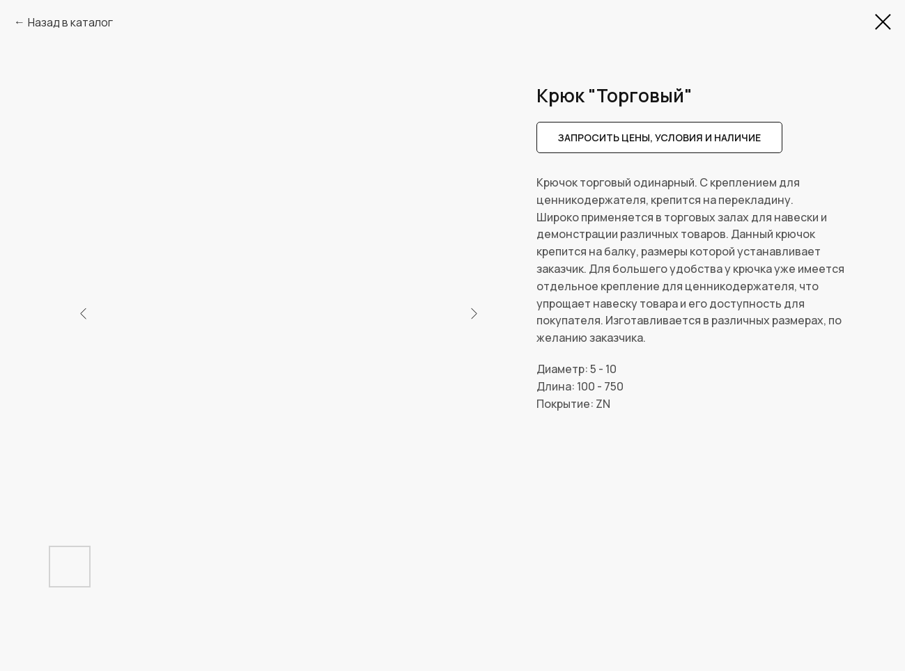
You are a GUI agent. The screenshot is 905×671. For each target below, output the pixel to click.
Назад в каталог (70, 22)
